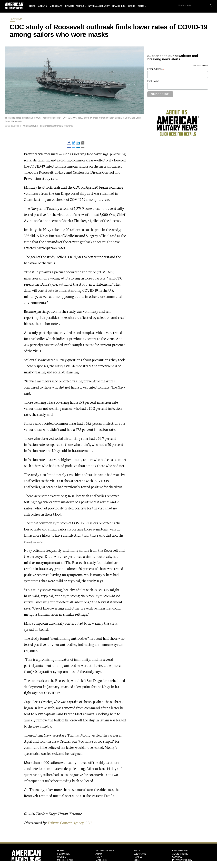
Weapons (140, 853)
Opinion (69, 6)
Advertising (180, 853)
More (141, 6)
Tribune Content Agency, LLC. (70, 822)
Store (131, 6)
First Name (153, 81)
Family (138, 856)
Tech (137, 850)
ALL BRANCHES (104, 850)
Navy (98, 856)
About (41, 6)
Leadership (180, 850)
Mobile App (56, 6)
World (80, 6)
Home (32, 6)
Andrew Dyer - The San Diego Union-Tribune (48, 126)
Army (99, 853)
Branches (118, 6)
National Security (99, 6)
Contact (178, 856)
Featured (16, 18)
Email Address (156, 69)
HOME (60, 850)
